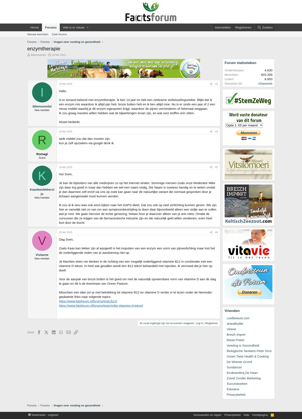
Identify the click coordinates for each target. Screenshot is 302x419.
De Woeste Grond (239, 362)
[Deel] (211, 84)
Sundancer (234, 367)
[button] (88, 27)
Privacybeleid (236, 394)
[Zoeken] (265, 27)
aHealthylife (235, 323)
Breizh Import (236, 334)
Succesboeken (237, 383)
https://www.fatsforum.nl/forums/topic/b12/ (88, 301)
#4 (216, 232)
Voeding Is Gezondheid (243, 345)
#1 (216, 83)
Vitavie (231, 329)
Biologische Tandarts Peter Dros (249, 351)
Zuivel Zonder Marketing (244, 378)
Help (246, 414)
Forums (51, 27)
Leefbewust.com (238, 318)
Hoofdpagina (260, 414)
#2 (216, 131)
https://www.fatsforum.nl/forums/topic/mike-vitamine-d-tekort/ (101, 305)
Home (34, 27)
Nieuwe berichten (37, 34)
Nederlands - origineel (43, 414)
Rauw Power (236, 340)
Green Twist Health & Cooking (248, 356)
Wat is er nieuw (73, 27)
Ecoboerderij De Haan (242, 372)
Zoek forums (59, 34)
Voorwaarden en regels (207, 414)
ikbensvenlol (38, 54)
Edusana (233, 389)
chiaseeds (265, 83)
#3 (216, 167)
